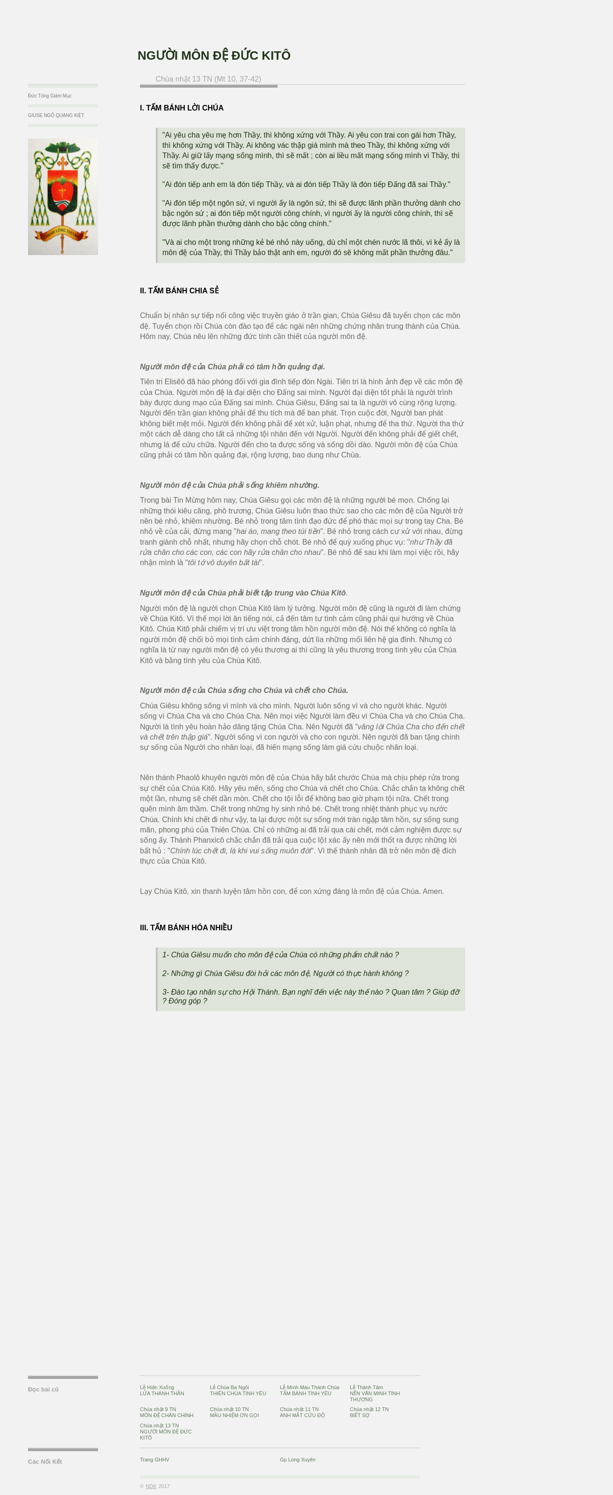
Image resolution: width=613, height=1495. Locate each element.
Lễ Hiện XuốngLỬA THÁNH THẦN (162, 1390)
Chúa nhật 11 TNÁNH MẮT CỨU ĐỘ (302, 1412)
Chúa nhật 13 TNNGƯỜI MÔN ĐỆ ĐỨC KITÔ (166, 1431)
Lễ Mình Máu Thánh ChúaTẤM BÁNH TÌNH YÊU (309, 1390)
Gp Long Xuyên (297, 1459)
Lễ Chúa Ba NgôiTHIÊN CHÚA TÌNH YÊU (238, 1390)
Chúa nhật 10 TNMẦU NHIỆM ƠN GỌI (234, 1412)
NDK (151, 1486)
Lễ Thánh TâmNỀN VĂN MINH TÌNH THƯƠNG (375, 1393)
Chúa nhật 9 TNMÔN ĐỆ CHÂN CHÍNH (167, 1412)
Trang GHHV (154, 1459)
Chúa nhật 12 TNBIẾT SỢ (369, 1412)
